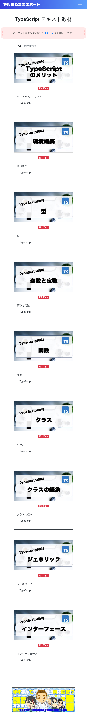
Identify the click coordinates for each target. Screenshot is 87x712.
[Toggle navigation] (80, 4)
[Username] (43, 46)
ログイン (49, 32)
